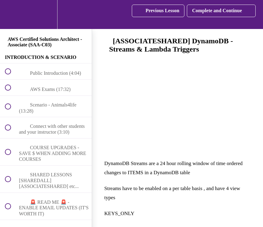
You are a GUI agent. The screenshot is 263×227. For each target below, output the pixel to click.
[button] (11, 14)
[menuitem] (46, 14)
